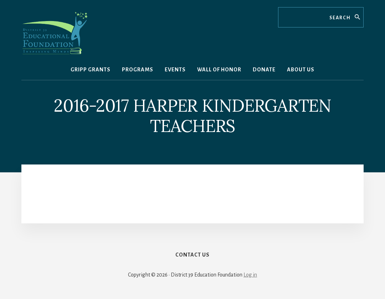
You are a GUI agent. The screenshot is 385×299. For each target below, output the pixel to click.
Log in (250, 275)
